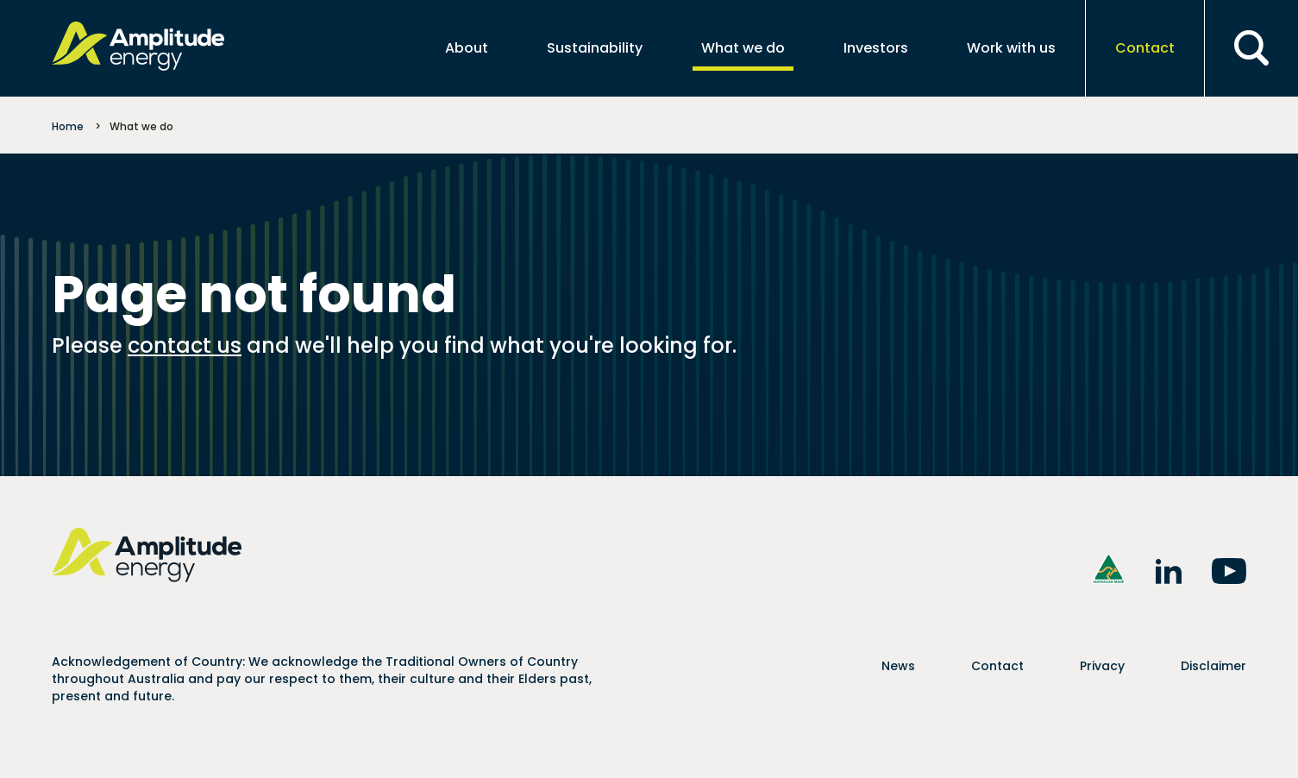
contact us (184, 345)
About (466, 48)
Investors (875, 48)
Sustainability (595, 48)
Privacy (1102, 665)
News (898, 665)
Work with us (1011, 48)
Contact (1145, 48)
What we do (743, 48)
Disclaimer (1213, 665)
